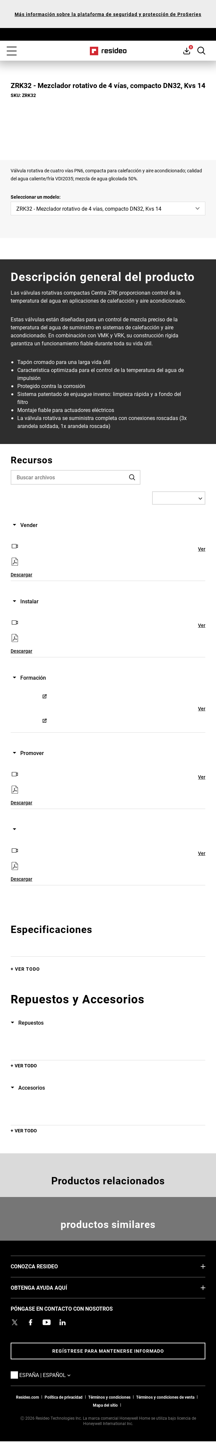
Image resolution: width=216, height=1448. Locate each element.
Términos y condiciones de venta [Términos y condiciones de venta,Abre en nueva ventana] (165, 1397)
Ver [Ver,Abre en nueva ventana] (201, 549)
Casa (108, 51)
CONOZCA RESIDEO (44, 1266)
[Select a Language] (178, 498)
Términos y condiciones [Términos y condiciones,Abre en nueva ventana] (109, 1397)
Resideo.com (27, 1397)
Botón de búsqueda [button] (201, 51)
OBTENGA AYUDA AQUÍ (49, 1287)
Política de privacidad (64, 1397)
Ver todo (27, 969)
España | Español (55, 1374)
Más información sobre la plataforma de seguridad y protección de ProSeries (108, 14)
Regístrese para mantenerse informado (108, 1351)
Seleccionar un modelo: (36, 197)
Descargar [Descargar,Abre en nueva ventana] (21, 574)
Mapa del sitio (105, 1405)
